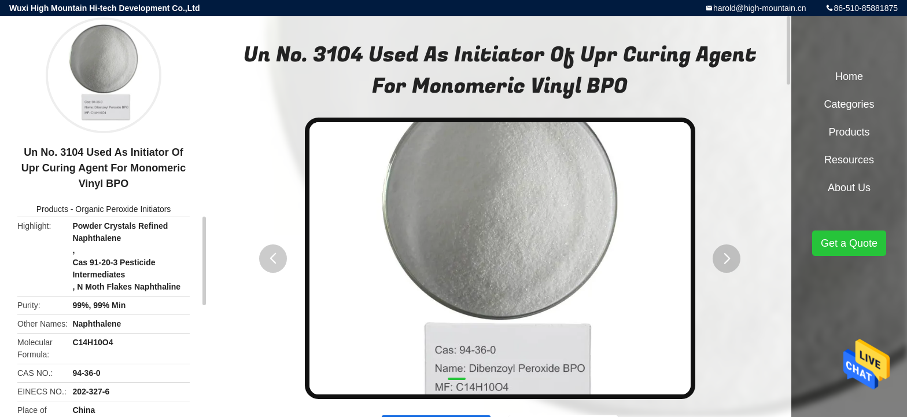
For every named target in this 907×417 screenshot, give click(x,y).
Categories (849, 104)
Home (849, 76)
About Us (849, 187)
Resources (849, 160)
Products (52, 209)
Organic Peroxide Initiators (123, 209)
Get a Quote (849, 243)
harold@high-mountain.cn (759, 8)
